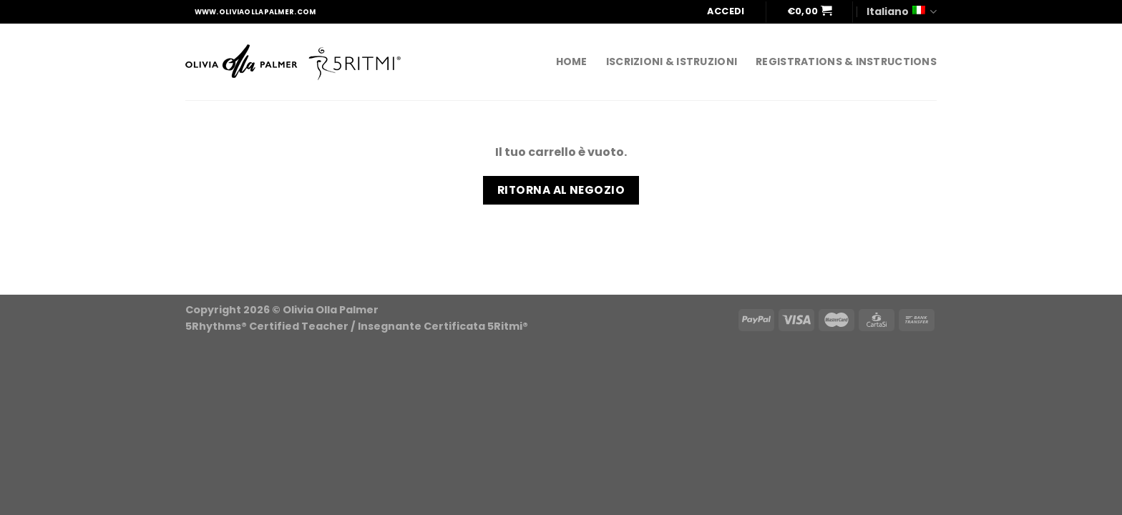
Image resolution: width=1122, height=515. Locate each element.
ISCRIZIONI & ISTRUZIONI (671, 61)
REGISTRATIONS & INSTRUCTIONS (846, 61)
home (571, 61)
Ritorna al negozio (561, 189)
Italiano (902, 11)
